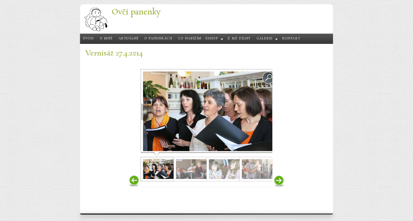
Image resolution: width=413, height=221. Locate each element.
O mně (106, 39)
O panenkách (158, 39)
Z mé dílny (239, 39)
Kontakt (291, 39)
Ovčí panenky (136, 12)
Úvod (88, 39)
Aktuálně (129, 39)
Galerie (265, 39)
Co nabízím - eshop (198, 39)
